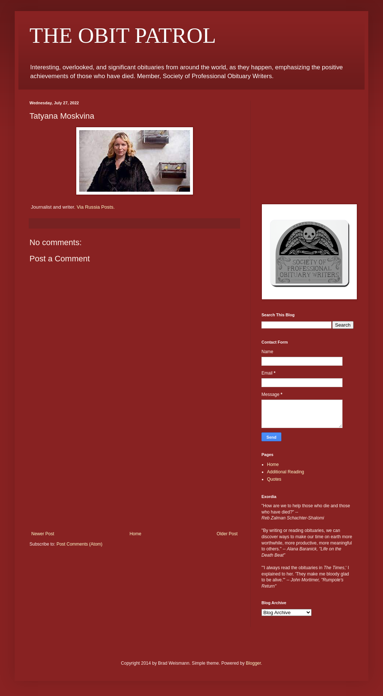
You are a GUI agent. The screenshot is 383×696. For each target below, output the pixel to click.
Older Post (227, 533)
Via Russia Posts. (96, 207)
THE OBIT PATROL (122, 35)
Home (135, 533)
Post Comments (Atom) (79, 544)
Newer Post (42, 533)
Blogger (253, 663)
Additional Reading (285, 471)
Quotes (274, 479)
